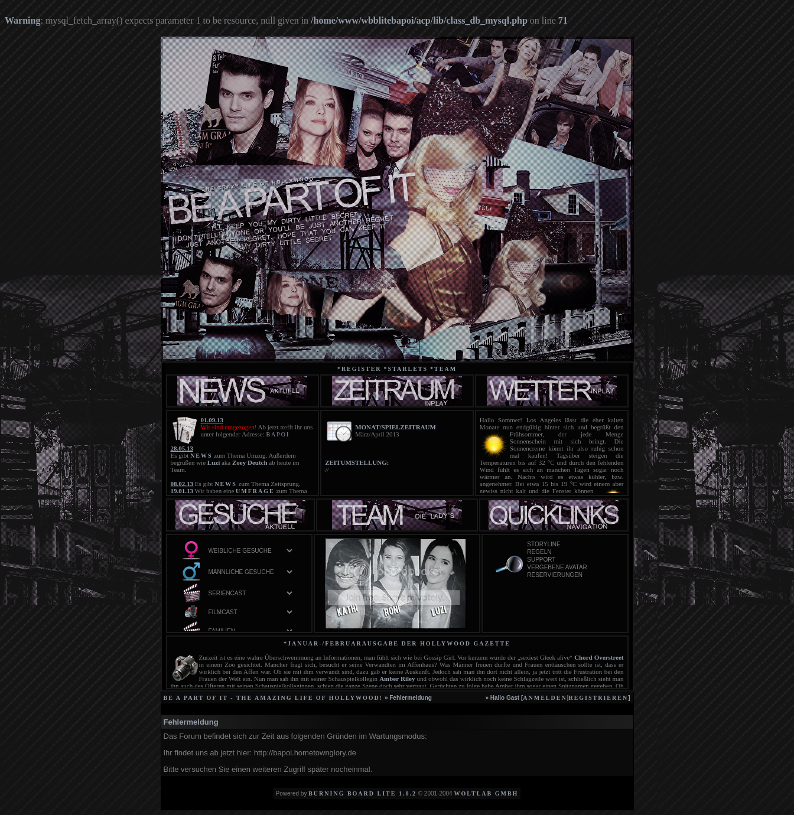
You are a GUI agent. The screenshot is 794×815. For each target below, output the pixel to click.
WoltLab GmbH (486, 793)
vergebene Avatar (570, 568)
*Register (359, 369)
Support (570, 560)
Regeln (570, 552)
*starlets (406, 369)
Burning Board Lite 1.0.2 (362, 793)
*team (443, 369)
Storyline (570, 545)
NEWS (201, 455)
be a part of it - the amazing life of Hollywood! (273, 698)
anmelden (545, 698)
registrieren (598, 698)
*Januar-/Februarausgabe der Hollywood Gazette (397, 643)
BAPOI (277, 434)
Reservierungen (570, 575)
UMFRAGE (255, 491)
